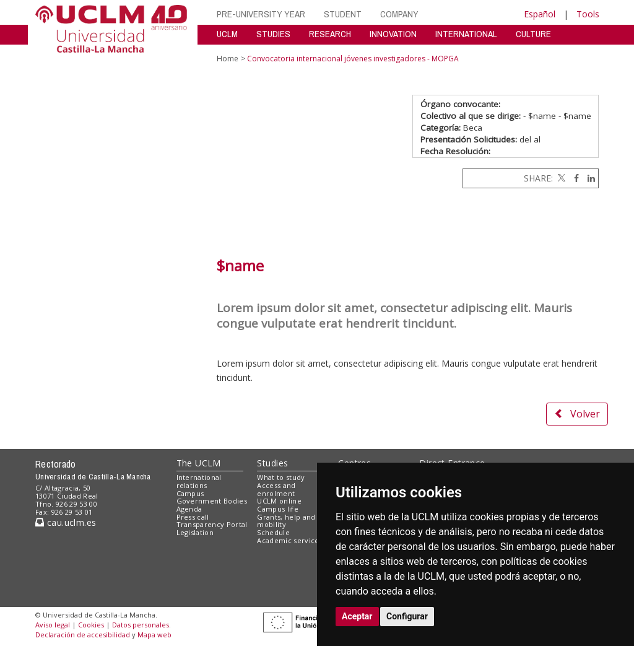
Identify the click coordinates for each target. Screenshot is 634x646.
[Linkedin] (588, 178)
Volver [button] (577, 414)
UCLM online (279, 500)
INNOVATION (393, 33)
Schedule (273, 532)
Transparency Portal (212, 524)
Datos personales (140, 624)
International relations (199, 481)
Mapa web (154, 634)
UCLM (227, 33)
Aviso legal (52, 624)
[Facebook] (573, 178)
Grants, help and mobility (286, 521)
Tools (587, 14)
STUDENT (343, 13)
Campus (190, 493)
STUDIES (273, 33)
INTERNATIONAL (466, 33)
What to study (281, 477)
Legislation (195, 532)
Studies (272, 463)
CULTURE (533, 33)
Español (539, 14)
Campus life (277, 508)
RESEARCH (330, 33)
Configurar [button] (407, 616)
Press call (192, 517)
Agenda (189, 508)
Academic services (290, 540)
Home (227, 58)
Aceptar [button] (357, 616)
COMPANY (399, 13)
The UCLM (198, 463)
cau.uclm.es (65, 522)
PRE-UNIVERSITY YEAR (261, 13)
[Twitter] (560, 178)
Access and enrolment (276, 489)
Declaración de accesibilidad (82, 634)
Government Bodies (212, 500)
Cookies (91, 624)
